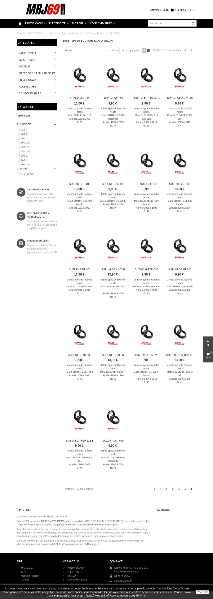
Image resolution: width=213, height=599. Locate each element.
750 (25, 151)
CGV (23, 572)
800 (24, 156)
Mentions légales (29, 576)
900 (24, 160)
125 (24, 129)
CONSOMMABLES (101, 23)
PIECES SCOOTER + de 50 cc (37, 73)
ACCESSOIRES (27, 86)
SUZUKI (27, 174)
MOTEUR (78, 23)
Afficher (115, 50)
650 (25, 147)
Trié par (69, 50)
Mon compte (27, 568)
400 (24, 134)
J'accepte (202, 592)
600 (25, 142)
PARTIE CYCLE (34, 23)
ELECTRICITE (57, 23)
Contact (24, 579)
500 (24, 138)
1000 (25, 164)
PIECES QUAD (27, 80)
